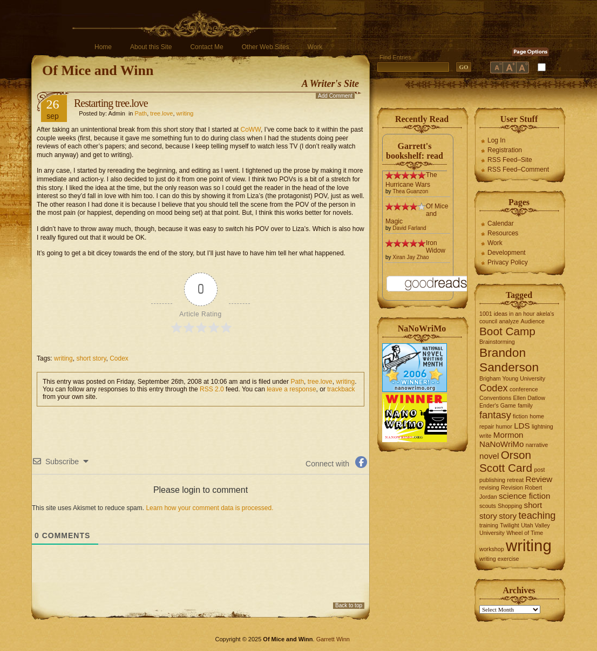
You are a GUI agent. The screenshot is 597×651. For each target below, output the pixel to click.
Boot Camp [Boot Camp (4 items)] (507, 331)
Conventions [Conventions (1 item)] (495, 398)
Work (315, 47)
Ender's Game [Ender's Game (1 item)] (497, 405)
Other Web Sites (265, 47)
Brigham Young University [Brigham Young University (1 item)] (512, 378)
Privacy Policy (507, 262)
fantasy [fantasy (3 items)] (495, 415)
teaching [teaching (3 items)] (537, 515)
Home (103, 47)
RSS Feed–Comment (518, 169)
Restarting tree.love (111, 103)
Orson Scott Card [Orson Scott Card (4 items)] (505, 461)
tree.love (161, 113)
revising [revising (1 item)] (489, 487)
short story (91, 358)
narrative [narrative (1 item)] (537, 445)
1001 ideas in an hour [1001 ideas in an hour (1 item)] (507, 313)
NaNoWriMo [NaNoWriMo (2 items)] (501, 444)
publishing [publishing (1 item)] (492, 480)
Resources (502, 233)
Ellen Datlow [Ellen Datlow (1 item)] (529, 398)
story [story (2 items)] (508, 515)
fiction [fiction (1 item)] (520, 416)
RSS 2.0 (212, 389)
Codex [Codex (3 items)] (493, 388)
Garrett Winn (333, 639)
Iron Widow (435, 246)
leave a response (291, 389)
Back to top (348, 605)
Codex (119, 358)
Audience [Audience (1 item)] (533, 321)
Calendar (500, 223)
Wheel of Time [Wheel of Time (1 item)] (524, 533)
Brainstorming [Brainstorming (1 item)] (497, 341)
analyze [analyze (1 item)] (509, 321)
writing (185, 113)
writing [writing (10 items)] (529, 545)
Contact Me (206, 47)
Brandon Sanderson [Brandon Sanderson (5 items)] (509, 359)
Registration (504, 150)
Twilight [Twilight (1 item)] (509, 525)
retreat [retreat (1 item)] (515, 480)
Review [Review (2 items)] (539, 479)
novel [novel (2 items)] (489, 455)
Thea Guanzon (410, 191)
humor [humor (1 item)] (504, 426)
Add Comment (335, 96)
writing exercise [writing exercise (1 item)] (499, 558)
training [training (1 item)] (488, 525)
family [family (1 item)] (525, 405)
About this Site (151, 47)
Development (506, 252)
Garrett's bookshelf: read (414, 150)
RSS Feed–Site (509, 160)
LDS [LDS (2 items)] (522, 425)
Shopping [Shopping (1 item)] (510, 506)
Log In (496, 140)
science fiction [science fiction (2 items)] (524, 495)
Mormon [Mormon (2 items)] (508, 434)
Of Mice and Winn (97, 70)
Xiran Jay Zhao (410, 257)
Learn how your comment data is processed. (209, 508)
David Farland (409, 228)
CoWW (251, 129)
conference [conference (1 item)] (524, 389)
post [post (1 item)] (539, 469)
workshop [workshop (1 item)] (491, 549)
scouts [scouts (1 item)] (487, 506)
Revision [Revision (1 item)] (512, 487)
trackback (341, 389)
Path (141, 113)
